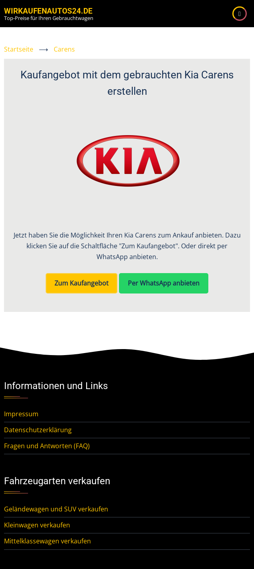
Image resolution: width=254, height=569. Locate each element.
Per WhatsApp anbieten (164, 283)
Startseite (18, 49)
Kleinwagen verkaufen (37, 525)
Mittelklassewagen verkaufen (47, 541)
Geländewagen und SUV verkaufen (56, 509)
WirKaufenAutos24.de (48, 11)
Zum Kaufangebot (81, 283)
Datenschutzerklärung (38, 429)
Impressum (21, 413)
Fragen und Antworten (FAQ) (47, 445)
